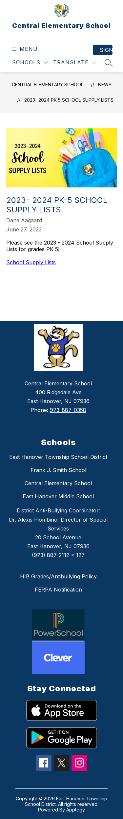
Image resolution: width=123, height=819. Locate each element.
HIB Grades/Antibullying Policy (58, 576)
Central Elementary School (47, 84)
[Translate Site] (74, 62)
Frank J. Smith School (58, 470)
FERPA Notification (58, 589)
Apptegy (75, 809)
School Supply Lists (31, 262)
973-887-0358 (68, 410)
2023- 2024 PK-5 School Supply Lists (68, 100)
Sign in (106, 50)
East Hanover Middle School (58, 496)
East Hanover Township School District (58, 457)
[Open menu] (24, 49)
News (105, 84)
